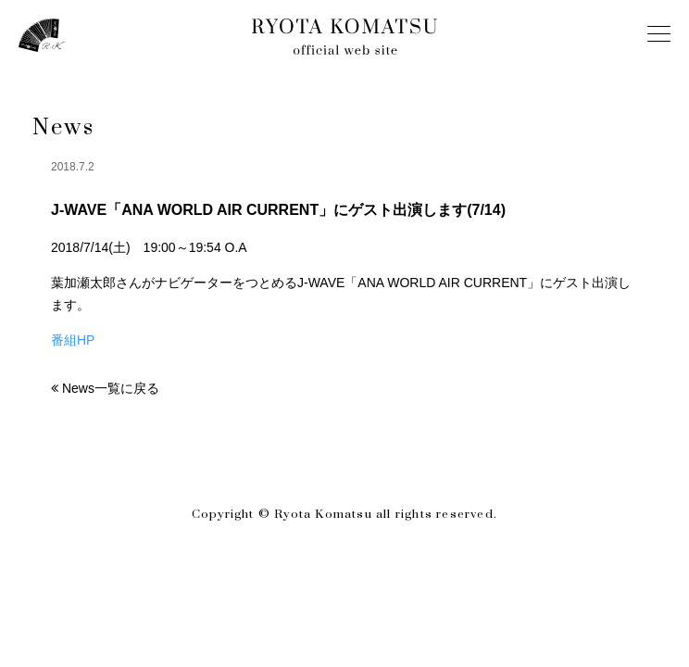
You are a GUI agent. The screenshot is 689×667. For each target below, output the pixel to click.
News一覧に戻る (110, 388)
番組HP (72, 340)
